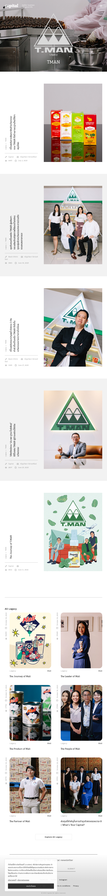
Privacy (76, 886)
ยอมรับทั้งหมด (31, 886)
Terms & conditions (62, 886)
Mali (49, 671)
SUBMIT (71, 869)
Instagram (63, 880)
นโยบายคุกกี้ (12, 880)
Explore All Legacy (53, 837)
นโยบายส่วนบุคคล (23, 880)
